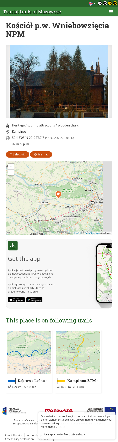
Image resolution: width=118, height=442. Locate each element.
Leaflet (77, 233)
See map (41, 154)
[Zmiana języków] (92, 3)
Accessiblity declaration (19, 439)
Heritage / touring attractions (33, 125)
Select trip (17, 154)
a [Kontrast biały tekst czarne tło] (105, 3)
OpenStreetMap (92, 233)
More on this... (49, 426)
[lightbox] (59, 81)
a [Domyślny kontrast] (100, 3)
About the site (13, 435)
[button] (58, 195)
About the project (38, 435)
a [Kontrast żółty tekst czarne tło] (115, 3)
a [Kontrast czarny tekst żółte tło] (110, 3)
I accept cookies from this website (64, 434)
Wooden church (69, 125)
